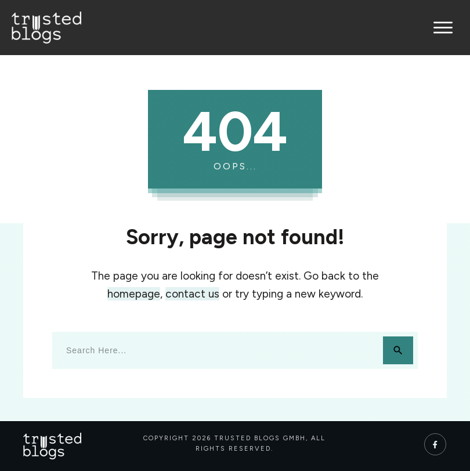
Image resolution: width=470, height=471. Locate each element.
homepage (133, 293)
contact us (192, 293)
